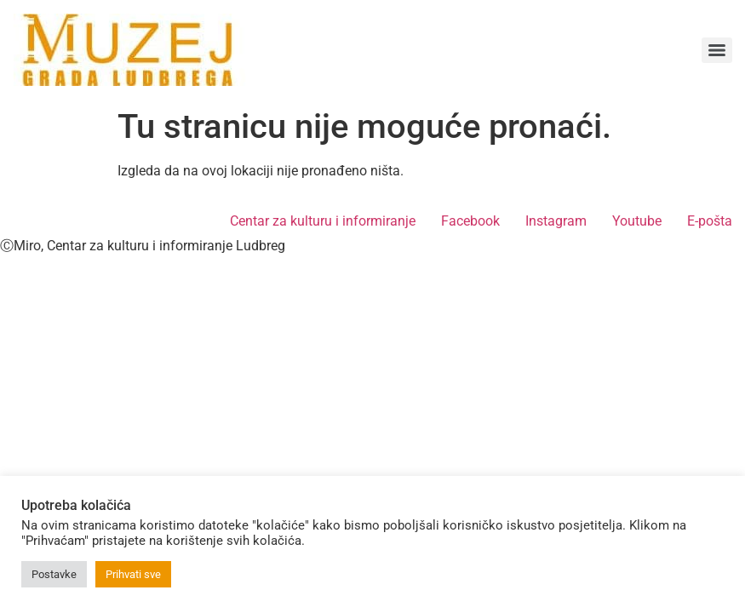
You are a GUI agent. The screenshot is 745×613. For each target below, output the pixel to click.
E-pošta (709, 221)
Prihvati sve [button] (133, 574)
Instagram (556, 221)
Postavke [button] (54, 574)
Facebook (470, 221)
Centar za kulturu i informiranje (322, 221)
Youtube (637, 221)
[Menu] (717, 50)
